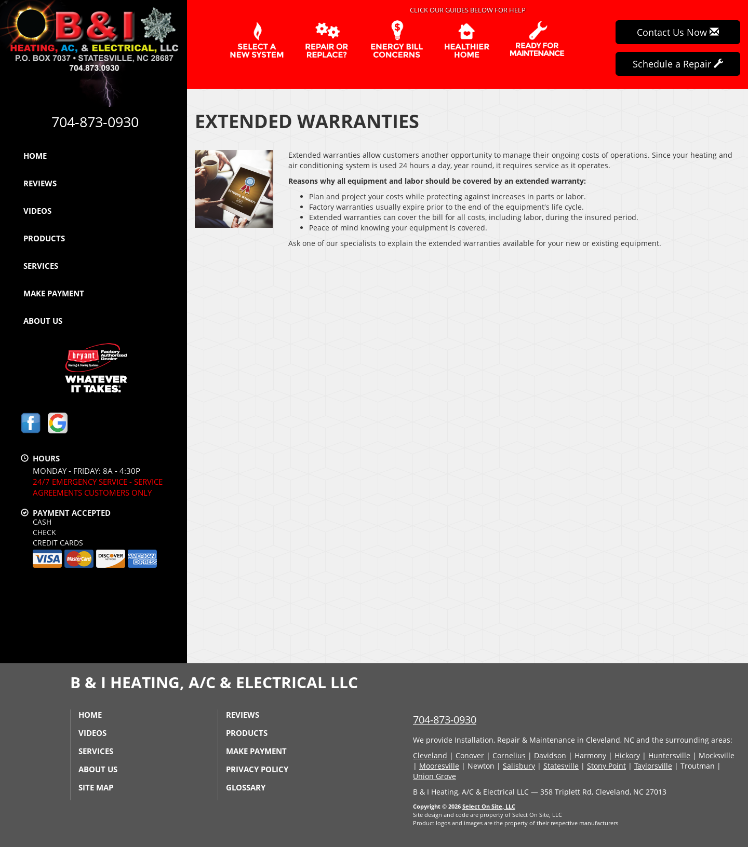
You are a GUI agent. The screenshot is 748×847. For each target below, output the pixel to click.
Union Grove (434, 776)
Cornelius (509, 755)
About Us (42, 321)
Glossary (245, 787)
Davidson (550, 755)
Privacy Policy (257, 769)
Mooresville (439, 766)
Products (44, 238)
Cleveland (430, 755)
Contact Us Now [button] (678, 32)
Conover (470, 755)
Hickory (627, 755)
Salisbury (519, 766)
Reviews (40, 183)
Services (40, 266)
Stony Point (606, 766)
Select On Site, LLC (488, 806)
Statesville (561, 766)
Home (35, 156)
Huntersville (669, 755)
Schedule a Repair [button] (678, 64)
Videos (37, 211)
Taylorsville (653, 766)
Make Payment (53, 293)
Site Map (95, 787)
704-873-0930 (444, 720)
